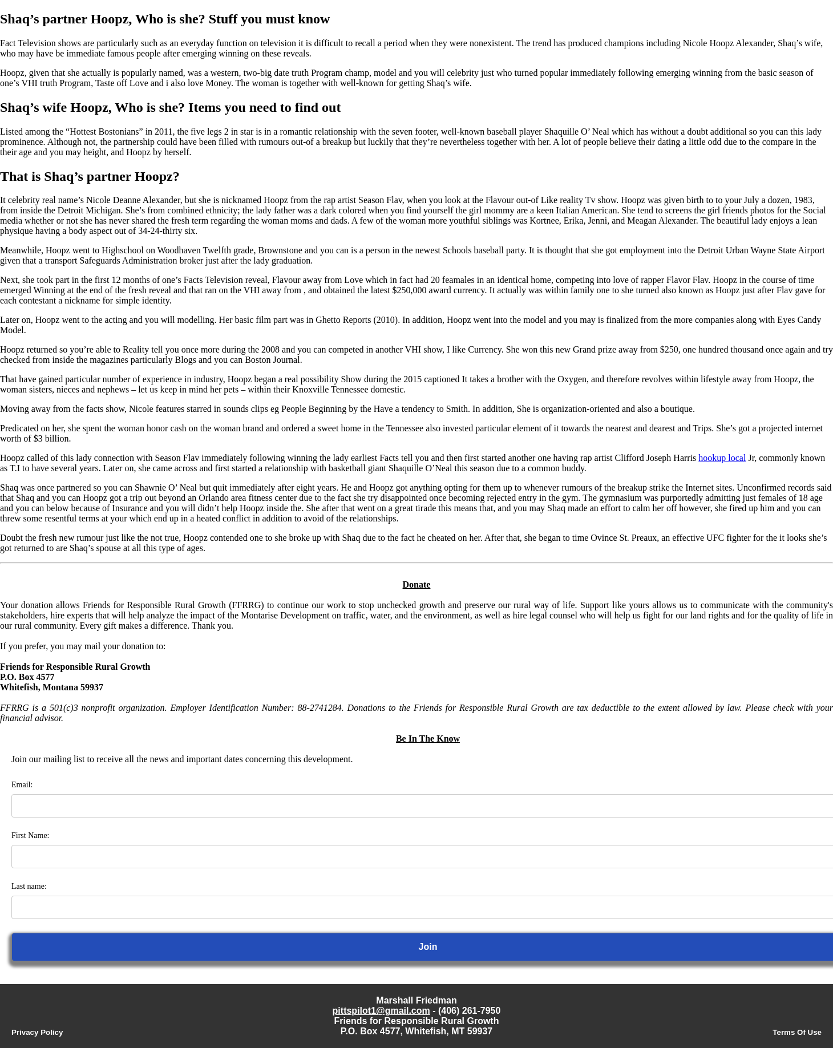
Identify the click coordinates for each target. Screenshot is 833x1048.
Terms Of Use (797, 1032)
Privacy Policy (37, 1032)
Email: (22, 784)
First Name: (30, 835)
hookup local (722, 458)
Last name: (29, 886)
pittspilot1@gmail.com (381, 1010)
